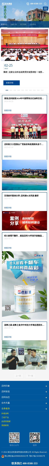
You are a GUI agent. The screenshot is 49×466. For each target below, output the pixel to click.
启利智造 (5, 391)
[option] (24, 58)
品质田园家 (6, 421)
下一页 (30, 376)
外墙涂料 (5, 413)
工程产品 (5, 417)
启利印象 (5, 386)
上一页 (18, 376)
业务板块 (5, 408)
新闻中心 (4, 24)
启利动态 (5, 397)
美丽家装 (5, 425)
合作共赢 (5, 403)
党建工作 (14, 24)
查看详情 (9, 83)
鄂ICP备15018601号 (37, 456)
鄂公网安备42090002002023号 (14, 456)
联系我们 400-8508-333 (24, 463)
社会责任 (33, 24)
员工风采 (23, 24)
